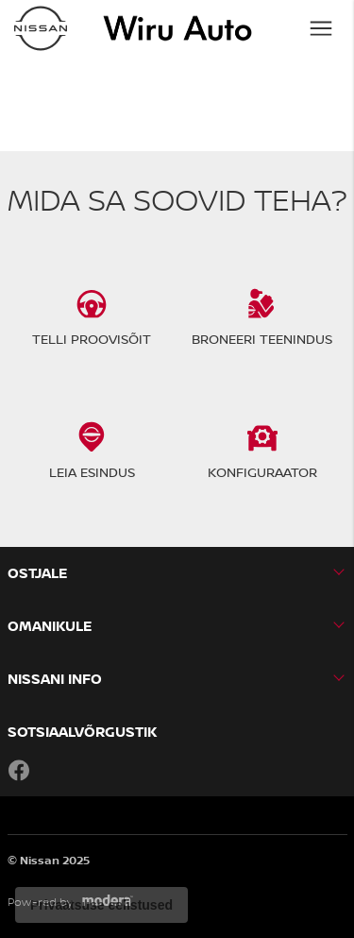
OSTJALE (37, 573)
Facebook (19, 770)
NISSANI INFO (55, 679)
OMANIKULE (50, 626)
